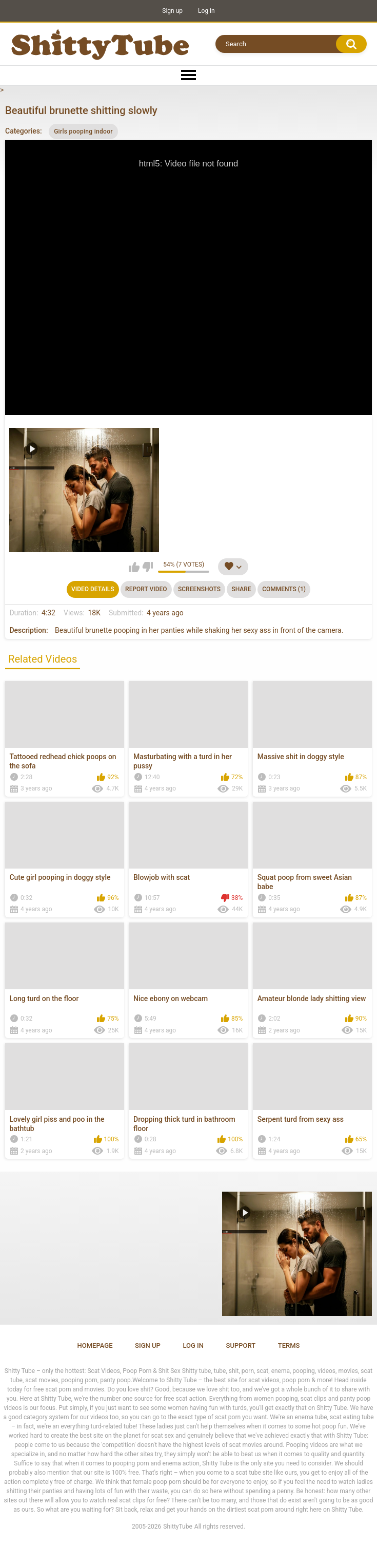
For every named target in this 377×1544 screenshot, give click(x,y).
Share (241, 589)
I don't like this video (147, 567)
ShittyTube (177, 1526)
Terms (289, 1345)
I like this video (134, 567)
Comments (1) (284, 589)
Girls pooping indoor (83, 131)
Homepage (95, 1345)
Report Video (146, 589)
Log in (206, 10)
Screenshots (199, 589)
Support (241, 1345)
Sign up (172, 10)
